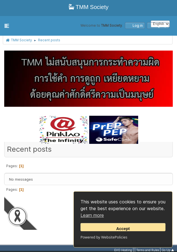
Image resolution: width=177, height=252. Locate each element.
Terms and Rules (147, 250)
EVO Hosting (123, 250)
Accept (123, 228)
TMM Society (89, 7)
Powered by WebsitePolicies (103, 237)
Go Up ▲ (168, 250)
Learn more (92, 215)
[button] (7, 26)
